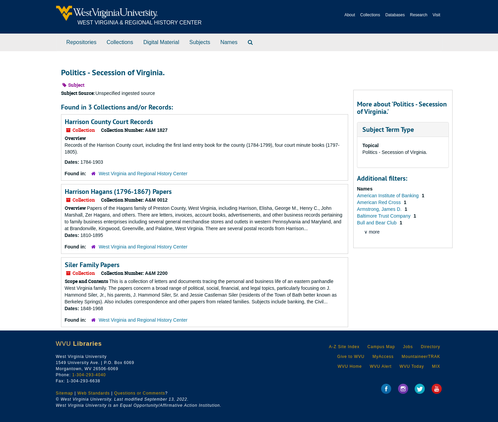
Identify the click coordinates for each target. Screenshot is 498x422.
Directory (430, 346)
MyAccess (383, 356)
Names (229, 42)
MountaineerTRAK (421, 356)
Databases (395, 15)
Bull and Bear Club (377, 222)
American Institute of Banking (388, 195)
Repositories (81, 42)
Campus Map (381, 346)
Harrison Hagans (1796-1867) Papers (118, 191)
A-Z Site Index (344, 346)
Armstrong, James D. (380, 209)
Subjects (200, 42)
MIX (436, 366)
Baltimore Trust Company (384, 216)
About (349, 15)
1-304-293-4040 (89, 375)
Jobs (408, 346)
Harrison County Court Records (109, 121)
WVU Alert (381, 366)
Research (418, 15)
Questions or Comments (139, 393)
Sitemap (64, 393)
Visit (436, 15)
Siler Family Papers (92, 264)
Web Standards (93, 393)
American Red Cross (379, 202)
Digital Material (161, 42)
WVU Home (350, 366)
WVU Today (412, 366)
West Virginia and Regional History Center (143, 173)
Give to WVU (350, 356)
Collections (370, 15)
